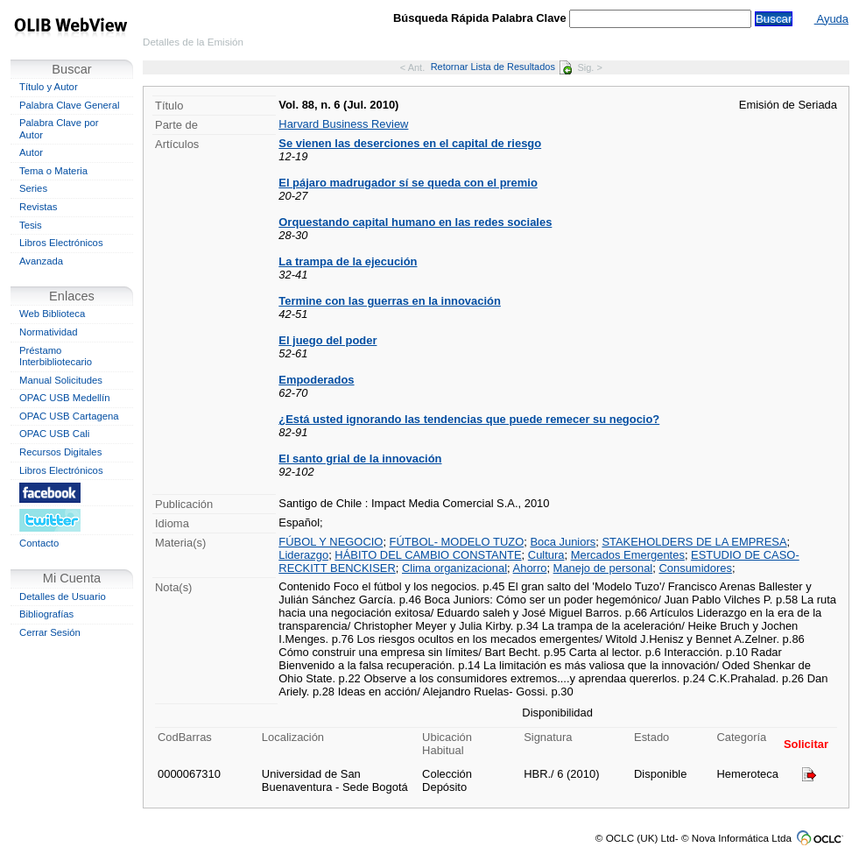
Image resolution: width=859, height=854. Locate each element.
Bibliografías (46, 614)
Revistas (38, 206)
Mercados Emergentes (628, 554)
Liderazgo (303, 554)
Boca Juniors (562, 541)
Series (33, 188)
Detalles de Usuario (62, 596)
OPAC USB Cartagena (69, 416)
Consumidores (694, 568)
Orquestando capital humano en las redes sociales (415, 222)
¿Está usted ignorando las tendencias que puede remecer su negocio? (468, 419)
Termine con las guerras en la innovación (389, 300)
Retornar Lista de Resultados (501, 66)
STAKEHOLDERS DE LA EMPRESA (694, 541)
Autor (31, 152)
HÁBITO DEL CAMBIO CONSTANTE (427, 554)
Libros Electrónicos (61, 242)
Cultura (546, 554)
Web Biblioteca (52, 313)
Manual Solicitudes (60, 380)
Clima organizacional (454, 568)
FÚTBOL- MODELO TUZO (457, 541)
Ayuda (831, 18)
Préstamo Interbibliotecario (55, 356)
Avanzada (41, 261)
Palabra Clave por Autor (59, 128)
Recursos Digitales (60, 452)
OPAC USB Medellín (64, 397)
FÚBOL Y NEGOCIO (330, 541)
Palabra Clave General (69, 105)
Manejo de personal (603, 568)
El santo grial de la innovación (359, 458)
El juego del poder (327, 340)
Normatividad (48, 332)
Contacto (39, 543)
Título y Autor (48, 86)
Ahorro (530, 568)
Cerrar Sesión (50, 632)
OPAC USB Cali (54, 433)
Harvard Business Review (343, 124)
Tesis (30, 225)
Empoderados (316, 379)
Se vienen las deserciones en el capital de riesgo (409, 143)
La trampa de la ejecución (347, 261)
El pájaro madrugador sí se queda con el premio (407, 182)
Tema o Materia (53, 171)
